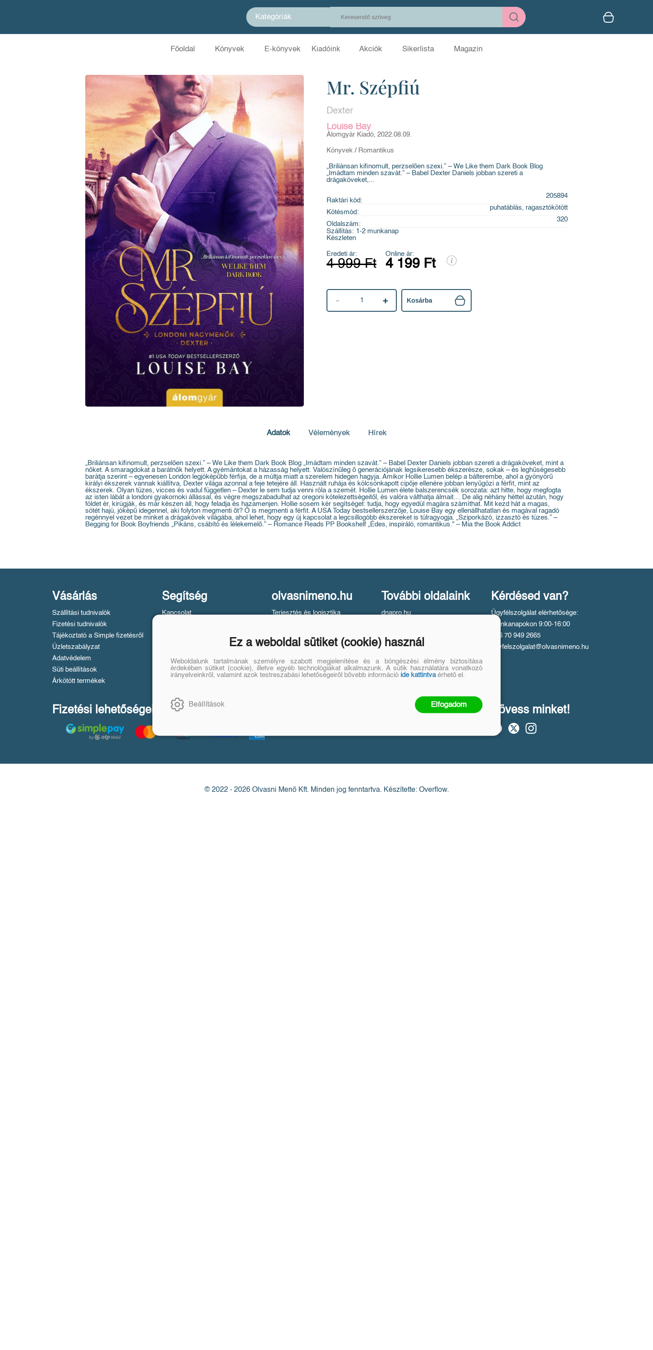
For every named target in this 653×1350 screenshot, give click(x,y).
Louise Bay (348, 127)
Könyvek (339, 150)
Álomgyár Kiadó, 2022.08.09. (369, 134)
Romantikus (376, 150)
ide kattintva (418, 674)
